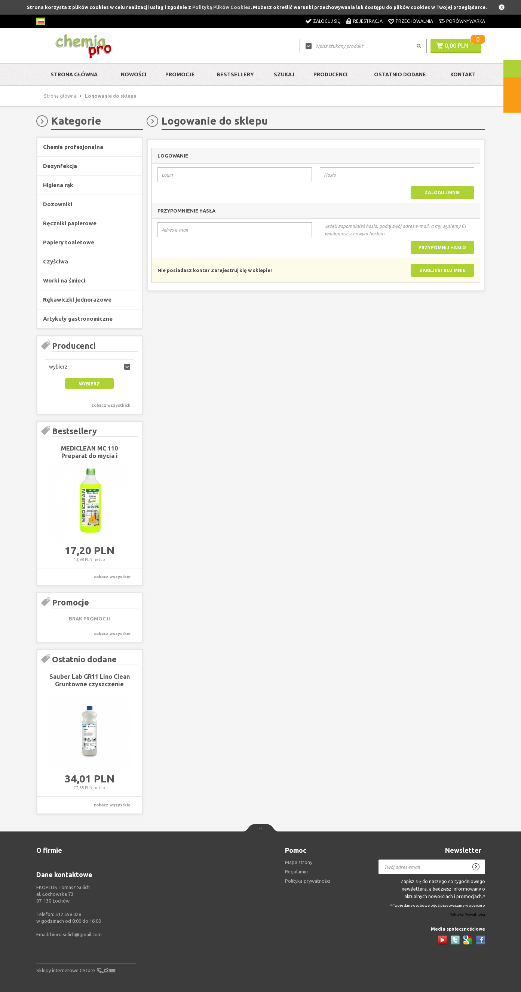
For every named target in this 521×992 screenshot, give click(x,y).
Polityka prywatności (307, 880)
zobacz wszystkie (112, 576)
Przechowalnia (414, 21)
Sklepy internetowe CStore (65, 970)
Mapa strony (298, 862)
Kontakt (463, 74)
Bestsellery (235, 74)
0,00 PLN (456, 45)
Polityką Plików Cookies (221, 7)
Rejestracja (368, 21)
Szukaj (284, 74)
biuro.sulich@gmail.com (76, 934)
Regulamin (296, 871)
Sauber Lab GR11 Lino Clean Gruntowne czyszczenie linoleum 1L (89, 684)
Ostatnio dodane (400, 74)
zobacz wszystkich (111, 405)
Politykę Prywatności (467, 915)
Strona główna (74, 74)
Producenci (330, 74)
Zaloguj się (326, 21)
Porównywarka (465, 21)
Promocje (180, 74)
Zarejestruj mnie (442, 270)
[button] (89, 366)
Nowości (133, 74)
